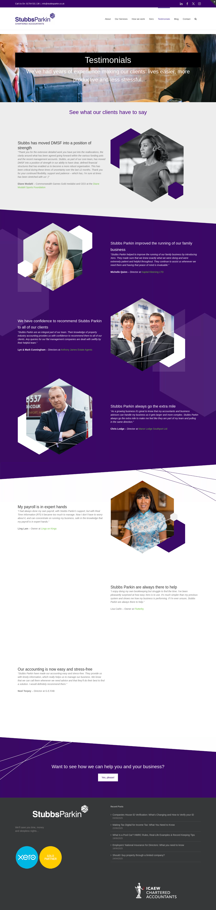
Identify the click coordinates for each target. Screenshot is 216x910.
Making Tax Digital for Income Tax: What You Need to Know (144, 825)
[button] (196, 19)
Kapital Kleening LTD (153, 272)
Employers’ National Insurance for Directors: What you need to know (148, 845)
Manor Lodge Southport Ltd (153, 428)
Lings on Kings (49, 528)
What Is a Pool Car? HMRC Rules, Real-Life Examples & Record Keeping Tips (154, 835)
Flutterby (139, 609)
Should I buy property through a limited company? (139, 855)
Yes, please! (108, 777)
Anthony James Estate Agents (76, 349)
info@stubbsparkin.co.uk (53, 4)
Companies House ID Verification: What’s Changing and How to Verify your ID (153, 814)
